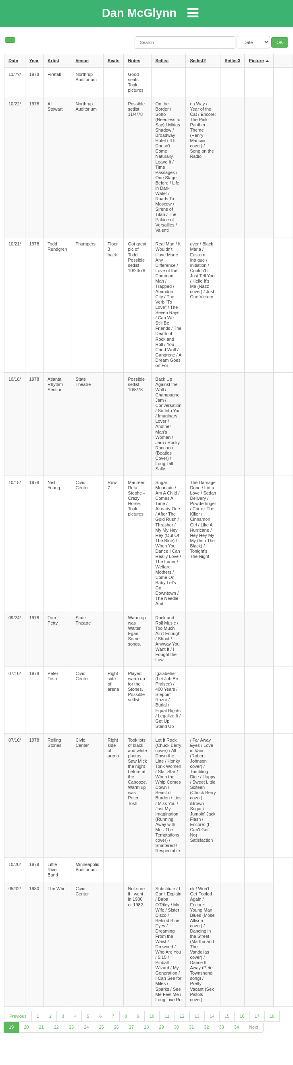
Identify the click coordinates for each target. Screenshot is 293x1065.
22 (56, 1027)
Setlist (162, 60)
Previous (18, 1016)
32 (206, 1027)
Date (13, 60)
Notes (134, 60)
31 (191, 1027)
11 (166, 1016)
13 (197, 1016)
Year (34, 60)
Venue (81, 60)
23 (71, 1027)
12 (181, 1016)
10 (152, 1016)
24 (86, 1027)
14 (212, 1016)
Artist (53, 60)
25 (101, 1027)
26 (116, 1027)
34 (236, 1027)
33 (221, 1027)
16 (241, 1016)
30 (176, 1027)
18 (272, 1016)
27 (131, 1027)
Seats (113, 60)
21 (41, 1027)
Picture (256, 60)
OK (279, 42)
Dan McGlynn (139, 12)
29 (161, 1027)
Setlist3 (232, 60)
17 (257, 1016)
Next (253, 1027)
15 (226, 1016)
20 (26, 1027)
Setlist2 (198, 60)
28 (146, 1027)
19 (11, 1027)
